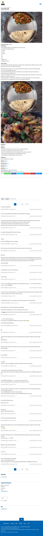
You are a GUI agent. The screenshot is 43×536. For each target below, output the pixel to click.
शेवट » (27, 204)
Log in (2, 199)
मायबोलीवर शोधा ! (4, 509)
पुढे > (22, 204)
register (7, 199)
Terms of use (3, 532)
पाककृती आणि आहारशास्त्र (12, 170)
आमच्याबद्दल (15, 528)
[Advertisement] (21, 187)
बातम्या (25, 523)
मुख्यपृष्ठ (5, 7)
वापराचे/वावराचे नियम (4, 528)
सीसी (28, 523)
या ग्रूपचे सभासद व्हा (4, 491)
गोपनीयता (10, 528)
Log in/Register (4, 477)
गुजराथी (6, 166)
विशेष (16, 523)
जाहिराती (20, 523)
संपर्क (18, 528)
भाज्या (8, 163)
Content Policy (15, 532)
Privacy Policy (9, 532)
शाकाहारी (5, 161)
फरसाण (6, 168)
